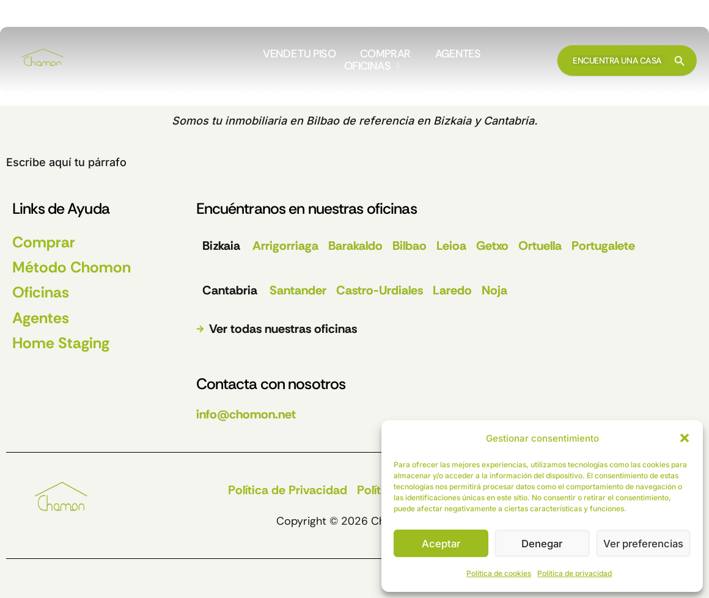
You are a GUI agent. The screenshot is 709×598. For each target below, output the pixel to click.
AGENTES (458, 54)
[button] (684, 438)
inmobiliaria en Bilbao (282, 120)
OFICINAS (371, 66)
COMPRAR (385, 54)
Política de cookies (498, 573)
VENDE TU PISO (299, 54)
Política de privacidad (574, 573)
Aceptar (441, 543)
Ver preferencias (643, 543)
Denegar (542, 543)
